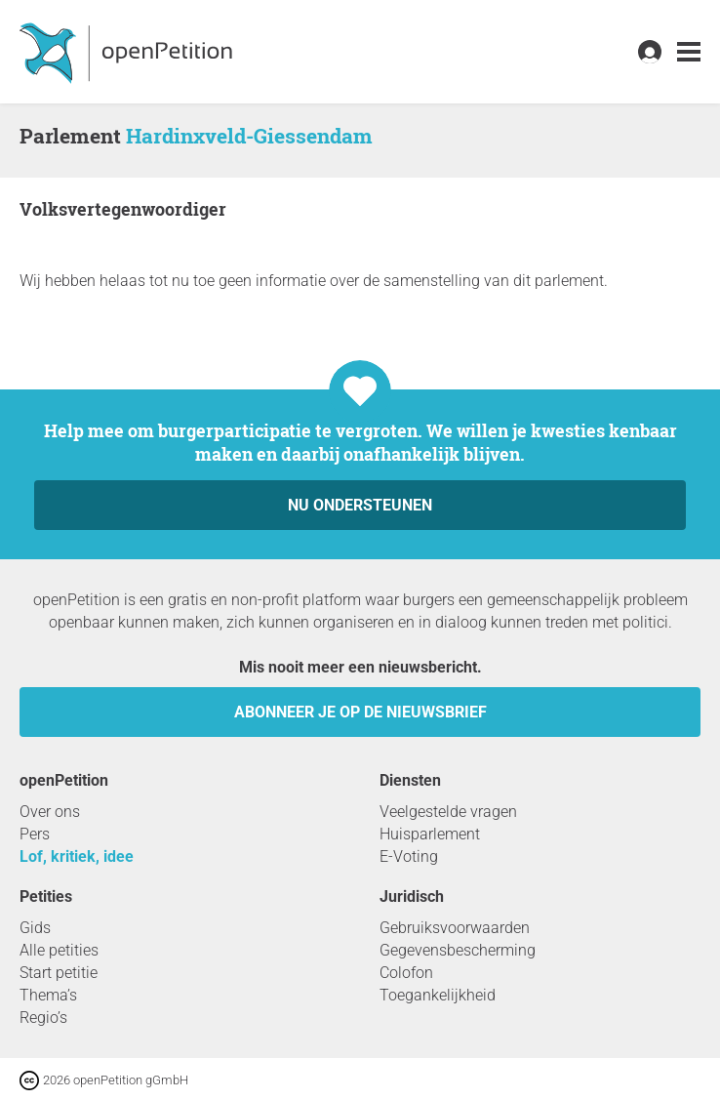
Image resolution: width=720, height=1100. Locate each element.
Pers (35, 834)
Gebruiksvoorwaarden (455, 927)
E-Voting (409, 856)
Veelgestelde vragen (448, 811)
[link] (688, 52)
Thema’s (48, 995)
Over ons (50, 811)
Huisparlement (430, 834)
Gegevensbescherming (458, 950)
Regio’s (43, 1017)
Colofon (406, 972)
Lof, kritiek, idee (77, 856)
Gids (35, 927)
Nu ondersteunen (360, 505)
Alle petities (59, 950)
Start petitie (59, 972)
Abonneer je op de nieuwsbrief (360, 712)
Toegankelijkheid (438, 995)
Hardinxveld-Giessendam (249, 135)
